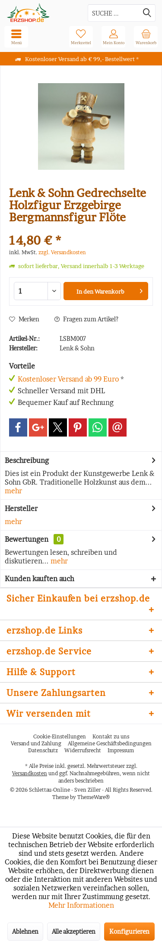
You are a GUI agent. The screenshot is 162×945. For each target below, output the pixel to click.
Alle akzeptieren (73, 931)
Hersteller (21, 508)
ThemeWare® (93, 797)
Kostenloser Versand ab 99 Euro (68, 379)
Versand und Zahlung (36, 743)
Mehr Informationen (81, 905)
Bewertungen (26, 539)
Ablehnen (25, 931)
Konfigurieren (129, 931)
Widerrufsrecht (82, 750)
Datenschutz (43, 750)
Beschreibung (27, 460)
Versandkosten (29, 773)
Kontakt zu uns (110, 736)
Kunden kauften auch (39, 578)
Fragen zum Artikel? (86, 319)
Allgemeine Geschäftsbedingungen (110, 743)
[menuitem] (146, 37)
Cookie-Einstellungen (59, 736)
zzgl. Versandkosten (62, 252)
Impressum (121, 750)
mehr (13, 490)
